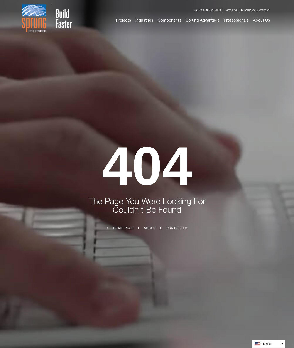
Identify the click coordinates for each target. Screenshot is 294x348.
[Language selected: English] (268, 344)
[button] (144, 20)
